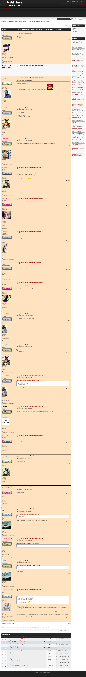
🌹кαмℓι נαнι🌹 (7, 487)
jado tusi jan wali (10, 662)
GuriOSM (59, 648)
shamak (12, 652)
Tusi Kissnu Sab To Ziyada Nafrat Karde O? (16, 641)
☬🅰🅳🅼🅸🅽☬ (74, 125)
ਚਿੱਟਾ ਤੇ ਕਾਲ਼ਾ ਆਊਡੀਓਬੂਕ (77, 128)
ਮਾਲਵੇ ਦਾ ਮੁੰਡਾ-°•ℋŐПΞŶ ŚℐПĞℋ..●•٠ (8, 590)
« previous (66, 25)
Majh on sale (75, 94)
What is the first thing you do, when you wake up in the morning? (78, 135)
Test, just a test (75, 41)
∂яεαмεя (5, 138)
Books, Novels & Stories (77, 148)
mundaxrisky (74, 76)
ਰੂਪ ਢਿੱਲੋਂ (79, 53)
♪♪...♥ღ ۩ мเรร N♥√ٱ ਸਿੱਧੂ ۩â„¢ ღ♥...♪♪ (18, 640)
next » (70, 25)
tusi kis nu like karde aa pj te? (13, 659)
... (9, 26)
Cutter (5, 406)
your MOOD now (75, 65)
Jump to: (61, 630)
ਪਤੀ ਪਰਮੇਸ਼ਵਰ (59, 651)
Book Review (75, 144)
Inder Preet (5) (14, 663)
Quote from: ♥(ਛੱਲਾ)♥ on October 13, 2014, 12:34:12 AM (28, 594)
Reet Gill (5, 231)
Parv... (81, 41)
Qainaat (5, 435)
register (83, 1)
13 (10, 26)
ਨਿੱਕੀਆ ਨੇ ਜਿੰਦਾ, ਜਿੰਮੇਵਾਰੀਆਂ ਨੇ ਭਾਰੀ (17, 660)
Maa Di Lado (6, 198)
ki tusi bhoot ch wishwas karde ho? (14, 650)
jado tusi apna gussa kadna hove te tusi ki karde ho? (31, 32)
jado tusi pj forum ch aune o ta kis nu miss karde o (17, 656)
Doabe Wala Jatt (60, 657)
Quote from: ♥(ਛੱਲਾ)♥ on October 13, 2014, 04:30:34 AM (28, 380)
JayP (4, 509)
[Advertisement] (43, 13)
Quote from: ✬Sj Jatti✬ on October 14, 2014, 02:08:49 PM (28, 565)
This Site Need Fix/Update (77, 84)
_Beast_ (12, 649)
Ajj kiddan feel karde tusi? (12, 647)
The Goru (6, 313)
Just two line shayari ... (77, 117)
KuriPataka (59, 642)
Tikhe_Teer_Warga (14, 643)
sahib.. (58, 654)
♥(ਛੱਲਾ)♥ (5, 107)
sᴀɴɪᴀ (58, 645)
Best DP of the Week (76, 69)
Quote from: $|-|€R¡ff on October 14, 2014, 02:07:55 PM (28, 543)
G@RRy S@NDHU (14, 654)
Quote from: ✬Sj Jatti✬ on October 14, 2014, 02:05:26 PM (28, 514)
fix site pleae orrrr (76, 60)
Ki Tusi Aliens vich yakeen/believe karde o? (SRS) (17, 665)
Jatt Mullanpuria (14, 666)
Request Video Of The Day (78, 89)
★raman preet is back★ (61, 660)
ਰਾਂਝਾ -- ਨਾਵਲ (74, 53)
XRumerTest (82, 49)
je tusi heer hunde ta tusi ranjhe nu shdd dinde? (17, 644)
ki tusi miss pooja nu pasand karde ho (15, 653)
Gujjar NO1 (6, 78)
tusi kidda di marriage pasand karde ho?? (16, 638)
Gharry (12, 657)
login (79, 1)
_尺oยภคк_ (6, 283)
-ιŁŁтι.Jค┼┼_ (6, 32)
